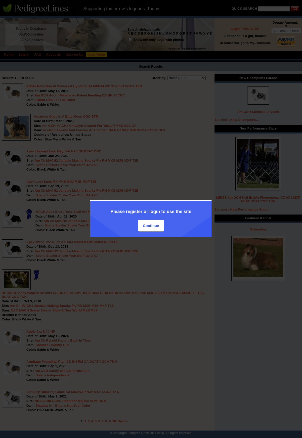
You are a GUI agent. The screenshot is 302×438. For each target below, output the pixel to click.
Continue (151, 225)
